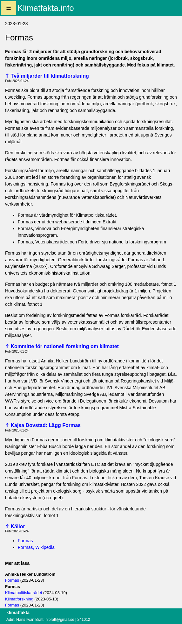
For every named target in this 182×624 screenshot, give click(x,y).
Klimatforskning (19, 599)
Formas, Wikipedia (36, 547)
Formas (25, 540)
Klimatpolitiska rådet (23, 592)
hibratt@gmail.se (59, 619)
